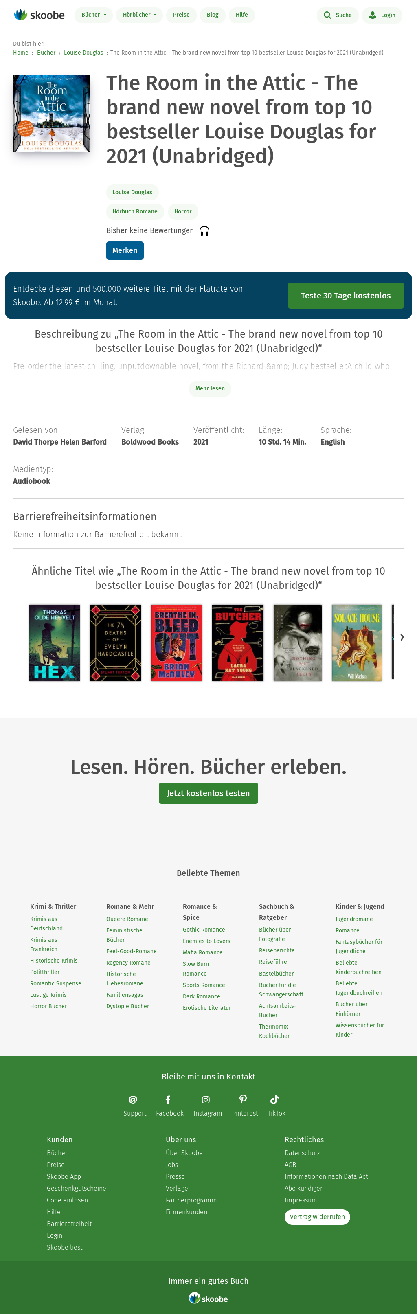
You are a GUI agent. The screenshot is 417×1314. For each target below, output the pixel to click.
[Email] (138, 1106)
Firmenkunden (186, 1212)
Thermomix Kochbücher (274, 1031)
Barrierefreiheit (69, 1224)
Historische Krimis (54, 960)
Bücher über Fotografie (275, 934)
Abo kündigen (304, 1188)
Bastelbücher (276, 973)
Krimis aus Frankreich (43, 945)
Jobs (172, 1165)
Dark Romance (201, 996)
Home (21, 52)
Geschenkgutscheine (76, 1188)
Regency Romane (128, 962)
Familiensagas (124, 995)
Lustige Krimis (48, 995)
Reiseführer (274, 962)
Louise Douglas (83, 52)
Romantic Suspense (55, 983)
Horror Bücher (48, 1006)
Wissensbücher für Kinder (360, 1030)
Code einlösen (67, 1200)
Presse (175, 1176)
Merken (124, 250)
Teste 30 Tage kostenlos (346, 296)
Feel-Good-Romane (131, 951)
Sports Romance (204, 985)
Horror (183, 211)
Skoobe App (64, 1176)
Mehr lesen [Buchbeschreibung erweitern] (210, 388)
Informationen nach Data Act (326, 1176)
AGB (290, 1165)
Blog (213, 14)
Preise (181, 14)
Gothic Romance (204, 929)
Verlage (177, 1188)
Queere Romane (127, 919)
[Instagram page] (211, 1106)
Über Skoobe (184, 1153)
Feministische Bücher (124, 935)
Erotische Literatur (207, 1008)
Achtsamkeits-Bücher (277, 1011)
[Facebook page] (174, 1106)
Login (382, 15)
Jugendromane (354, 919)
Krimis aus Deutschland (46, 924)
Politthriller (44, 972)
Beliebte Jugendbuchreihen (359, 988)
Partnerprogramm (191, 1200)
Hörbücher (137, 14)
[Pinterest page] (249, 1107)
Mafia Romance (203, 952)
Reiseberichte (277, 950)
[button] (402, 637)
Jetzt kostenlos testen (208, 793)
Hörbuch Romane (135, 211)
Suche (338, 15)
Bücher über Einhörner (351, 1009)
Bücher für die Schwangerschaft (281, 990)
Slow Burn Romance (196, 969)
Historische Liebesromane (124, 979)
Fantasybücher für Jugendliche (359, 947)
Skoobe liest (64, 1247)
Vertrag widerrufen (317, 1217)
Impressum (301, 1200)
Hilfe (242, 14)
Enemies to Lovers (206, 941)
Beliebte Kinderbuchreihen (359, 967)
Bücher (91, 14)
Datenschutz (302, 1153)
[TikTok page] (281, 1107)
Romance (348, 930)
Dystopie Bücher (127, 1006)
